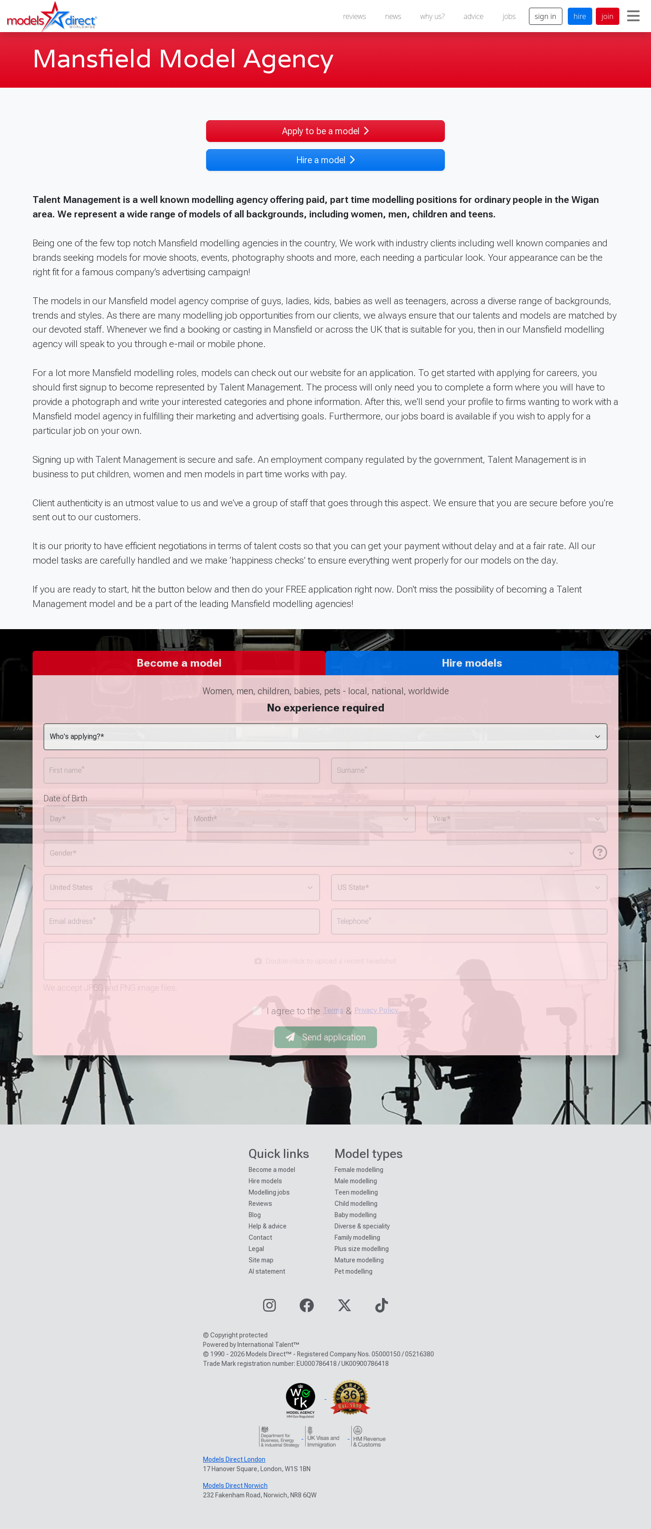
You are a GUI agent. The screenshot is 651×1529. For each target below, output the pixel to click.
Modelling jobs (269, 1192)
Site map (261, 1260)
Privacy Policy (376, 1010)
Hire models (265, 1181)
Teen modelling (356, 1192)
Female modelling (359, 1169)
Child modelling (356, 1203)
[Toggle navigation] (633, 16)
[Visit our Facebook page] (306, 1308)
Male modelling (356, 1181)
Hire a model (325, 160)
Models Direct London (234, 1459)
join (607, 16)
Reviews (260, 1203)
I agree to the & (333, 1010)
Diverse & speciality (362, 1226)
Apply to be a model (325, 131)
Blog (255, 1214)
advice (474, 16)
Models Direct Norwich (235, 1485)
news (393, 16)
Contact (260, 1237)
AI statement (267, 1271)
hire (580, 16)
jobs (509, 16)
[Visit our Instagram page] (269, 1308)
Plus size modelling (362, 1248)
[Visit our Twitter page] (344, 1308)
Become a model (272, 1169)
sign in (546, 16)
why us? (432, 16)
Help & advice (268, 1226)
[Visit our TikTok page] (381, 1308)
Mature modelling (359, 1260)
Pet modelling (354, 1271)
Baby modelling (356, 1214)
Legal (256, 1248)
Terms (333, 1010)
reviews (354, 16)
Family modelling (357, 1237)
